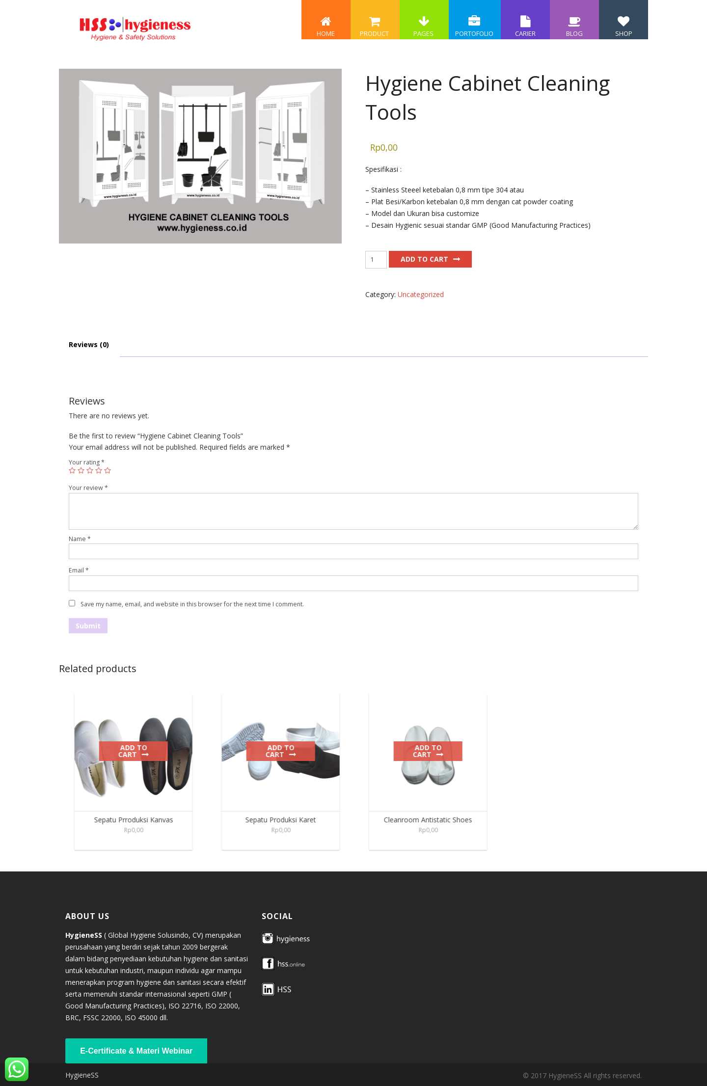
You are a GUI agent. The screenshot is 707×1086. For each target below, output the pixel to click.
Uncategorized (421, 294)
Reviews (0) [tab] (89, 344)
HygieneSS (82, 1075)
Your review (88, 488)
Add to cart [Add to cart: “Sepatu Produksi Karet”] (285, 751)
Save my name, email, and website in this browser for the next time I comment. (192, 604)
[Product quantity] (376, 260)
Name (80, 539)
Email (79, 570)
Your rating (87, 462)
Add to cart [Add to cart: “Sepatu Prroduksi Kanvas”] (138, 751)
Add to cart (424, 259)
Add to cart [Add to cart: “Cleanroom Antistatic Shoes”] (432, 751)
